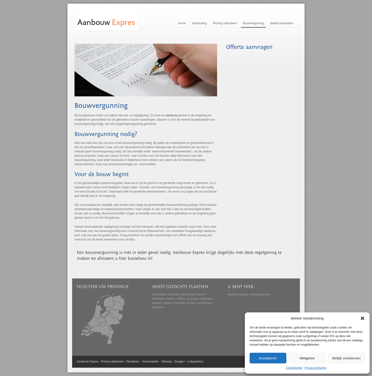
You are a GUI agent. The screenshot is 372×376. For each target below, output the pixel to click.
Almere (171, 298)
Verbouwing (199, 23)
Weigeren (307, 358)
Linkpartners (195, 361)
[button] (362, 318)
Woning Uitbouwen (225, 23)
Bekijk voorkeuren (346, 358)
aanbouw (171, 115)
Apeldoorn (158, 307)
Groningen (193, 298)
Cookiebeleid (294, 368)
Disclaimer (132, 361)
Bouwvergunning (253, 23)
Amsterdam (159, 294)
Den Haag (188, 294)
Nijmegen (206, 298)
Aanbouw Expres (237, 294)
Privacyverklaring (315, 368)
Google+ (179, 361)
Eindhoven (158, 298)
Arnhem (191, 302)
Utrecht (200, 294)
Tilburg (181, 298)
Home (182, 23)
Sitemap (166, 361)
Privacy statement (112, 361)
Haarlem (157, 302)
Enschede (179, 302)
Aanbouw (83, 361)
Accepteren (268, 358)
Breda (167, 302)
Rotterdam (174, 294)
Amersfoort (204, 302)
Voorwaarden (150, 361)
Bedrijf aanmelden (281, 23)
